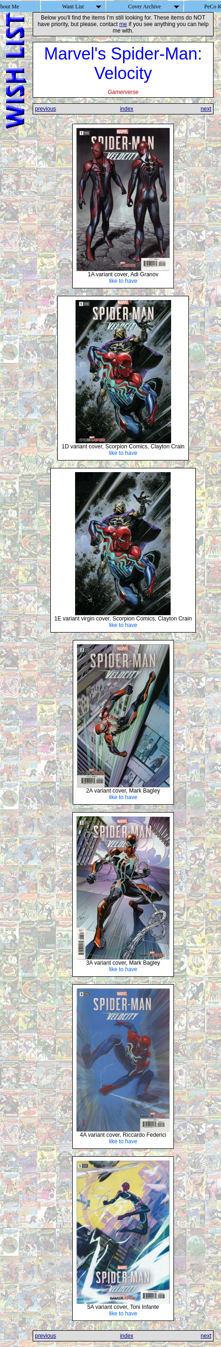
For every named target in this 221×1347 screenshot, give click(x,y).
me (123, 24)
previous (45, 109)
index (126, 109)
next (205, 109)
